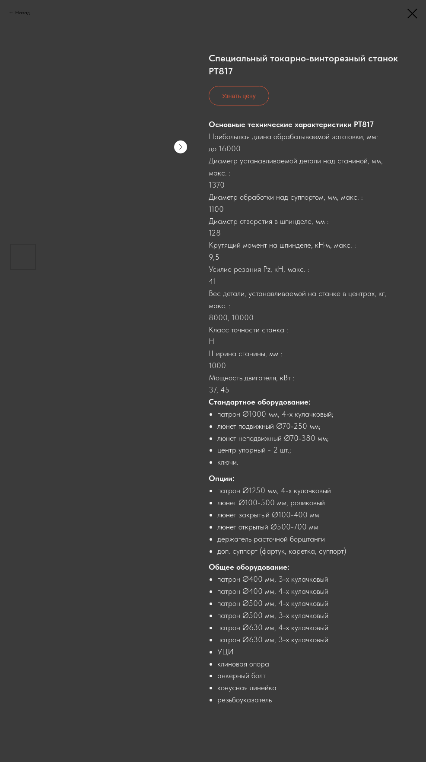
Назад (22, 13)
